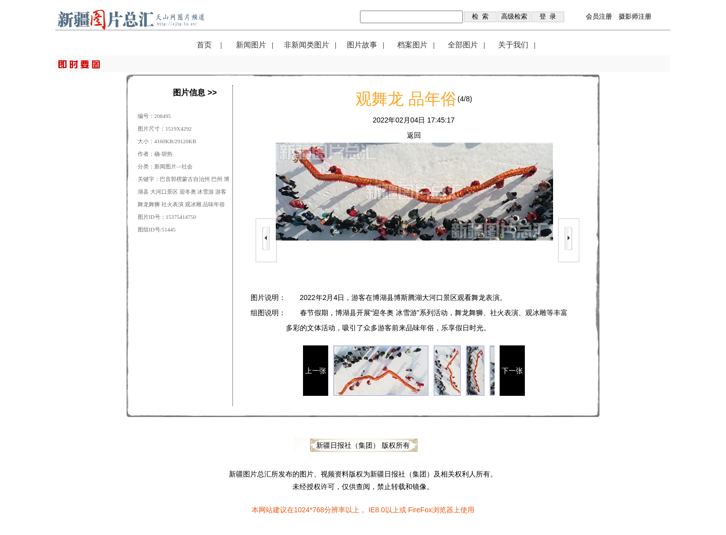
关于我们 (513, 45)
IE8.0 (377, 510)
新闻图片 (251, 45)
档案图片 (412, 45)
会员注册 (599, 16)
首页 (204, 45)
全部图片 (463, 45)
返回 (414, 135)
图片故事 (362, 45)
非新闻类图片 (306, 45)
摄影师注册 (635, 16)
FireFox (420, 510)
